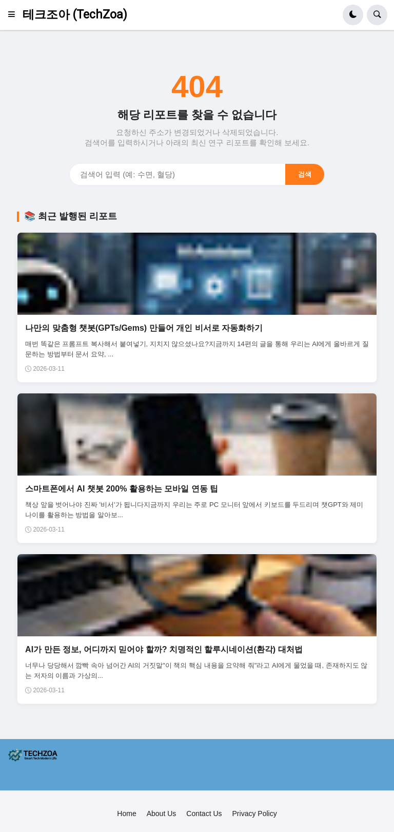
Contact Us (204, 813)
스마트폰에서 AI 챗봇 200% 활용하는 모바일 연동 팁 (121, 488)
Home (126, 813)
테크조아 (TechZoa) (75, 15)
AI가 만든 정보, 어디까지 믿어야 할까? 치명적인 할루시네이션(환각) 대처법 (163, 649)
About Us (161, 813)
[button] (15, 15)
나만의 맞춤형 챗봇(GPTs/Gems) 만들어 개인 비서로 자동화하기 (144, 328)
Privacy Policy (254, 813)
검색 (304, 174)
